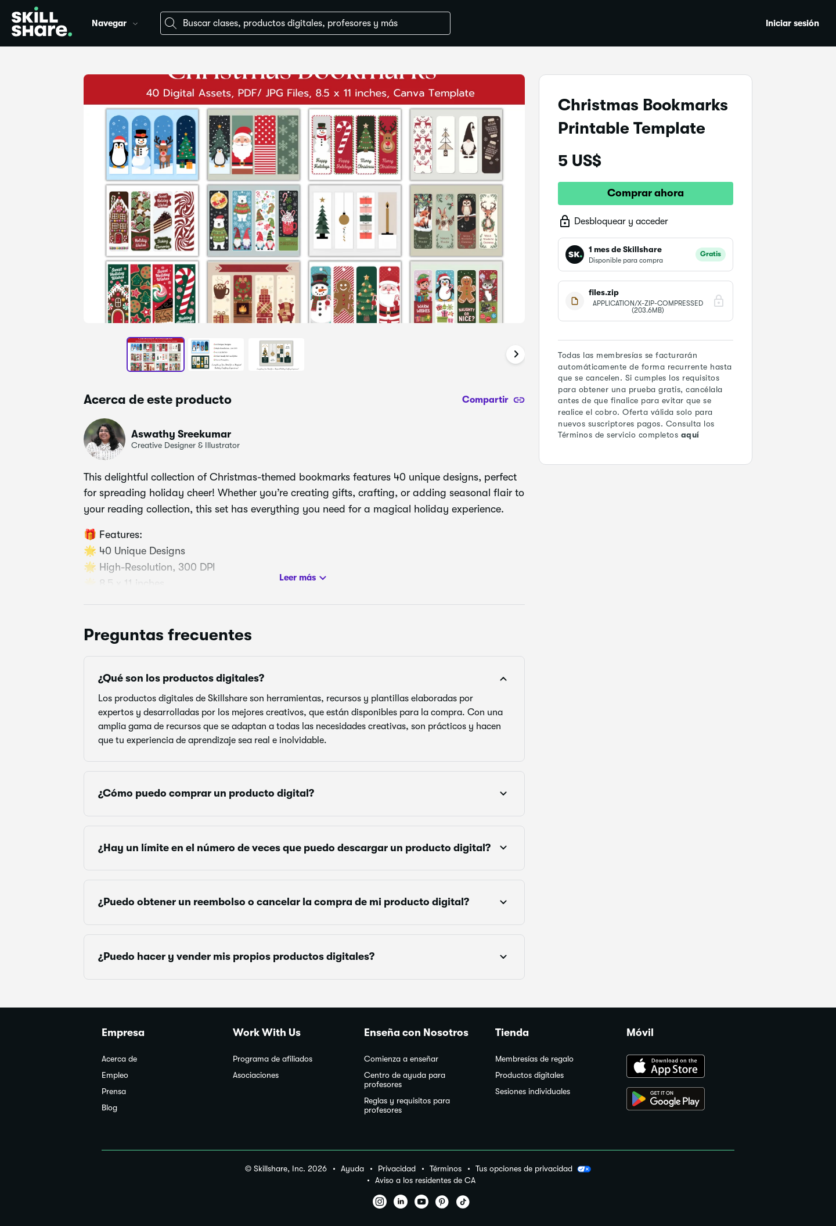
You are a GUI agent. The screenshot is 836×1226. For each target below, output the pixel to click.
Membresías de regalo (534, 1059)
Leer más (304, 578)
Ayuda (352, 1168)
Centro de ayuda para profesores (404, 1080)
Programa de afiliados (272, 1059)
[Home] (42, 23)
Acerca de (119, 1059)
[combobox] (305, 23)
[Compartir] (493, 400)
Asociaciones (256, 1075)
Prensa (114, 1091)
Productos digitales (529, 1075)
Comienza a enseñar (401, 1059)
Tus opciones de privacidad (533, 1169)
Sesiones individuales (532, 1091)
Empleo (115, 1075)
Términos (446, 1168)
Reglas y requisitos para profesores (407, 1105)
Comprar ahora (645, 193)
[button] (135, 22)
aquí (690, 434)
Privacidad (397, 1168)
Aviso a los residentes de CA (425, 1180)
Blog (109, 1107)
